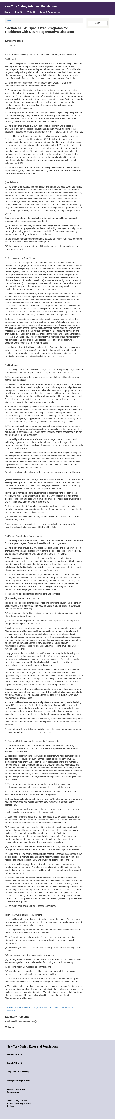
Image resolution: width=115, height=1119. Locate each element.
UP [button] (97, 23)
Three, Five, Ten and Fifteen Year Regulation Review (19, 1103)
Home (7, 12)
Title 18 (31, 12)
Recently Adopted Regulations (16, 1090)
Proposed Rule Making (18, 1072)
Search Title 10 (14, 1054)
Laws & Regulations (50, 12)
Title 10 (18, 12)
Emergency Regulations (19, 1081)
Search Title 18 (14, 1063)
